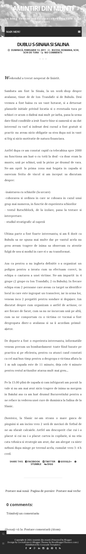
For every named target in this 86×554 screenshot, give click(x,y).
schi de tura (31, 52)
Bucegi (56, 50)
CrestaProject (24, 542)
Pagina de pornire (43, 491)
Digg (48, 464)
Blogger (68, 539)
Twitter (49, 461)
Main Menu (43, 31)
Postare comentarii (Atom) (42, 529)
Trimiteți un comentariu (22, 513)
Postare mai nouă (17, 491)
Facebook (32, 461)
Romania (66, 50)
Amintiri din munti (43, 8)
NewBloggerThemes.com (64, 542)
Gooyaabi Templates (50, 544)
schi (76, 50)
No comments (53, 52)
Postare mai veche (68, 491)
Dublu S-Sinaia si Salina (43, 44)
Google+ (65, 461)
